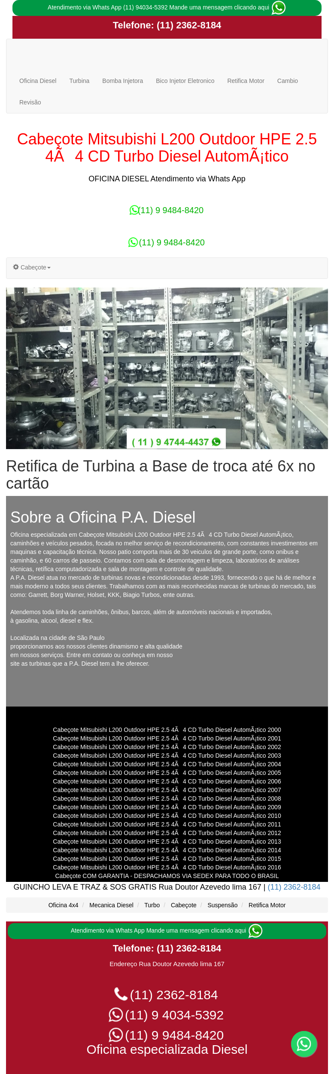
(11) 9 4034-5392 (167, 1015)
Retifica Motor (245, 80)
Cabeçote (184, 905)
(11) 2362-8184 (188, 25)
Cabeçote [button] (32, 267)
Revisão (30, 102)
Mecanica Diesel (111, 905)
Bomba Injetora (122, 80)
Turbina (79, 80)
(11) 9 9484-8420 (167, 210)
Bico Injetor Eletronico (185, 80)
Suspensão (222, 905)
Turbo (152, 905)
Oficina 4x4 (64, 905)
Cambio (287, 80)
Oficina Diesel (37, 80)
